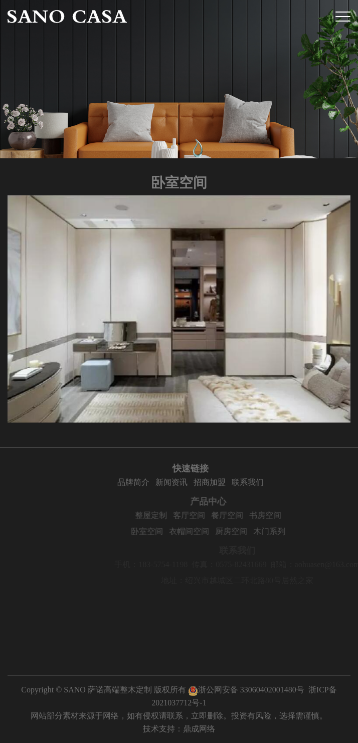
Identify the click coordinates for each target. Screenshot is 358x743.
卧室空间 (181, 531)
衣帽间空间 (224, 531)
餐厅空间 (262, 515)
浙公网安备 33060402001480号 (246, 689)
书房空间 (300, 515)
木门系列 (304, 531)
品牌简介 (157, 482)
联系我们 (272, 482)
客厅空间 (224, 515)
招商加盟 (234, 482)
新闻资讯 (196, 482)
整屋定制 (185, 515)
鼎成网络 (199, 728)
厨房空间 (266, 531)
